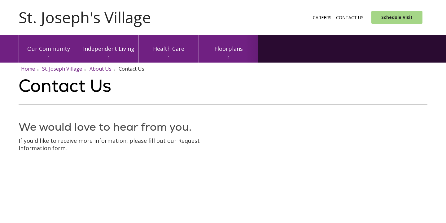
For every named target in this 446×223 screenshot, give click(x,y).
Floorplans (229, 43)
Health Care (169, 43)
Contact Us (350, 17)
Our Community (49, 43)
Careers (322, 17)
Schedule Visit (397, 17)
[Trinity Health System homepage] (85, 21)
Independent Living (109, 43)
